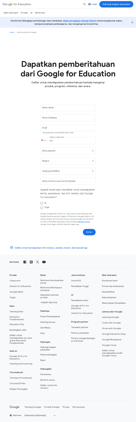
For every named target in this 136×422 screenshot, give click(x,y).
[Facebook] (25, 262)
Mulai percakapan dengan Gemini (79, 20)
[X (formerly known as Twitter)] (37, 262)
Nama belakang (49, 117)
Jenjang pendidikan (51, 171)
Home (12, 32)
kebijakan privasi (83, 222)
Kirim (89, 232)
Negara (45, 161)
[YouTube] (44, 262)
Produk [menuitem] (24, 12)
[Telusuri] (84, 4)
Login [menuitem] (92, 4)
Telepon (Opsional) (56, 137)
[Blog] (31, 262)
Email (44, 128)
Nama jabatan (48, 150)
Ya (45, 203)
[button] (43, 140)
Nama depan (48, 107)
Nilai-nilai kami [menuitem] (11, 12)
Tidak (46, 207)
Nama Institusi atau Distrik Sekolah (59, 181)
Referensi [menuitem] (40, 12)
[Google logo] (15, 407)
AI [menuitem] (31, 12)
